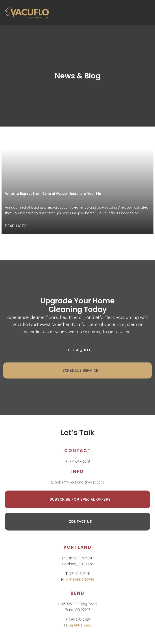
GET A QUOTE (80, 350)
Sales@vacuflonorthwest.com (77, 482)
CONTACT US (80, 521)
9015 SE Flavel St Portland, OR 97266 (77, 561)
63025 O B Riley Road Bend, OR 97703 (77, 607)
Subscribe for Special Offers (80, 499)
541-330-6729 (77, 619)
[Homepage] (27, 13)
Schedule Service (80, 370)
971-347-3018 (77, 461)
